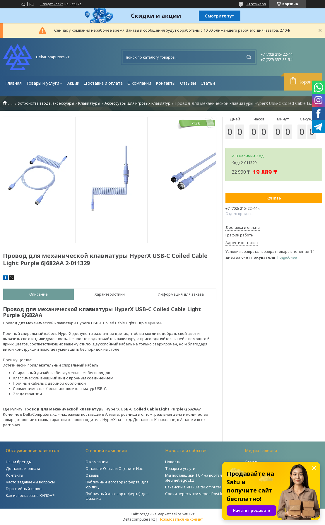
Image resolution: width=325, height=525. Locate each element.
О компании (139, 83)
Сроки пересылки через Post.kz (194, 493)
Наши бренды (19, 461)
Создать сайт (51, 4)
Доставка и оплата (103, 83)
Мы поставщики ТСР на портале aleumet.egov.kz (194, 478)
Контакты (165, 83)
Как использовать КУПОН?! (30, 495)
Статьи (208, 83)
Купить (273, 198)
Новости (173, 461)
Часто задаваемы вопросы (30, 482)
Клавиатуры (89, 103)
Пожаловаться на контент (181, 519)
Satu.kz (188, 514)
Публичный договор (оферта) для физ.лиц (116, 496)
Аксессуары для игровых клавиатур (137, 103)
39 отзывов (256, 3)
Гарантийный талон (24, 488)
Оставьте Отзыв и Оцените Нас (114, 468)
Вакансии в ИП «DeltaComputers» (195, 487)
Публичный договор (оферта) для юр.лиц (116, 484)
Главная (13, 83)
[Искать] (249, 57)
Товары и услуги (42, 83)
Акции (73, 83)
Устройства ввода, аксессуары (46, 103)
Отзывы (188, 83)
